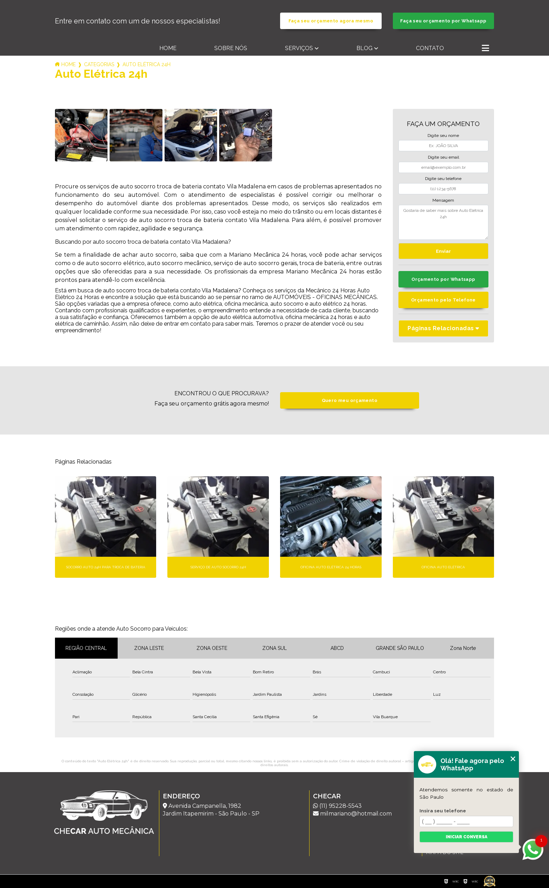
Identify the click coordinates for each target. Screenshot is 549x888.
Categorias (99, 64)
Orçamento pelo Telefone (443, 300)
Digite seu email (443, 157)
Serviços (299, 48)
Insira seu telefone (442, 810)
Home (167, 48)
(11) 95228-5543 (337, 806)
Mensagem (443, 200)
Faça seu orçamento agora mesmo (331, 20)
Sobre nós (230, 48)
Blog (364, 48)
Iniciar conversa (466, 836)
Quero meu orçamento (349, 400)
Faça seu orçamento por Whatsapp (443, 20)
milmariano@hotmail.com (352, 813)
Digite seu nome (443, 135)
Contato (430, 48)
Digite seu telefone (443, 178)
